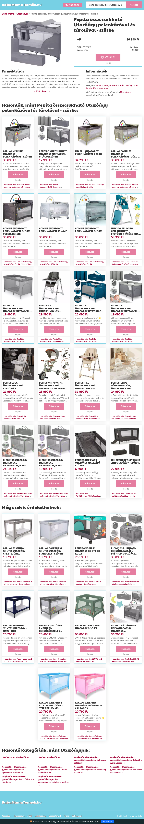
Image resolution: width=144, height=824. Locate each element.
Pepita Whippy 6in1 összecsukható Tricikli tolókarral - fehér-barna (53, 387)
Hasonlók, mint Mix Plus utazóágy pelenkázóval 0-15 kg (90, 185)
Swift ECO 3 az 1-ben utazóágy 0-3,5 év (87, 627)
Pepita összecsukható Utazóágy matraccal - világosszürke (53, 153)
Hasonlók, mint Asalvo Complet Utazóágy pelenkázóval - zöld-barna (125, 187)
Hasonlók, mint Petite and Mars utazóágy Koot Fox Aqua (88, 583)
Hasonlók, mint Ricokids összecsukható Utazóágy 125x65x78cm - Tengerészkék (87, 341)
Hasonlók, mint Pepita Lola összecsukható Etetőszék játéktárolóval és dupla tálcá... (16, 418)
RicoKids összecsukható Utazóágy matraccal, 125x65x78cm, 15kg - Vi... (125, 309)
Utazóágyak (102, 88)
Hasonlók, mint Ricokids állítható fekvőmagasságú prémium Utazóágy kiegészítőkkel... (125, 584)
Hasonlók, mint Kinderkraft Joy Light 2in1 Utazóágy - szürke (124, 494)
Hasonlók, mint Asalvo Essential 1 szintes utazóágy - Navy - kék (18, 660)
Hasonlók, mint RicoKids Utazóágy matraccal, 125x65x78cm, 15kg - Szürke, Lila (54, 496)
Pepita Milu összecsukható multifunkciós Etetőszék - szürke (51, 309)
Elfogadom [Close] (107, 821)
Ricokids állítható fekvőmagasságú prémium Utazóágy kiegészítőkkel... (123, 552)
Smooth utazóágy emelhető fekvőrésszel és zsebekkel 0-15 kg (50, 629)
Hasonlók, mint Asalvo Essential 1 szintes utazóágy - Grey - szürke (18, 583)
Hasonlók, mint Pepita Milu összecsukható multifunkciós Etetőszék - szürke (52, 341)
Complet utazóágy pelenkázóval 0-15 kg (88, 230)
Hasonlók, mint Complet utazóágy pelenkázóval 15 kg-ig (54, 263)
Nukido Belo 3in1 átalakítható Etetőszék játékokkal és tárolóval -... (125, 232)
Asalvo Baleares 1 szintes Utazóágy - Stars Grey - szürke (51, 550)
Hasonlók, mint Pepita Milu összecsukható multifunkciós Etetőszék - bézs (88, 418)
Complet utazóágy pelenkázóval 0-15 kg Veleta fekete (16, 231)
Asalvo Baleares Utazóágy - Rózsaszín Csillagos (88, 705)
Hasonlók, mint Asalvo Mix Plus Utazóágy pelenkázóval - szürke (17, 185)
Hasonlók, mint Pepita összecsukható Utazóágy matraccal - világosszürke (50, 187)
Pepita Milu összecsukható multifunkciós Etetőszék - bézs (85, 387)
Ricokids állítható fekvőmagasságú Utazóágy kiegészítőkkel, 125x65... (123, 631)
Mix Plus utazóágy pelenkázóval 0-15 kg (88, 152)
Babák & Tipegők (103, 85)
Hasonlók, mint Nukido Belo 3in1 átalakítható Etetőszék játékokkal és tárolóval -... (125, 264)
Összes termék (55, 816)
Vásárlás (108, 57)
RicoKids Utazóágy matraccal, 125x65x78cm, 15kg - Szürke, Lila (51, 464)
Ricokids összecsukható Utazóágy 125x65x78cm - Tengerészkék (89, 309)
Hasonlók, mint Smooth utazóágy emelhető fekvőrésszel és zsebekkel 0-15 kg (54, 661)
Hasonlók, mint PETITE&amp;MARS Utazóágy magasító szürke (88, 496)
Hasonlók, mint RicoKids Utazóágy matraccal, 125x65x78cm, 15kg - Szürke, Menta (18, 496)
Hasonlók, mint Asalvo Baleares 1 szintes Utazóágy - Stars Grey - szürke (54, 584)
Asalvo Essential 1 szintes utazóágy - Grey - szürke (15, 550)
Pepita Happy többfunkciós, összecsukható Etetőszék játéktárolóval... (122, 388)
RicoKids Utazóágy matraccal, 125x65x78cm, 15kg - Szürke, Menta (15, 464)
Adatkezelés (40, 816)
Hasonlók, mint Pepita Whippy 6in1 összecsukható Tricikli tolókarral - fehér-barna (52, 418)
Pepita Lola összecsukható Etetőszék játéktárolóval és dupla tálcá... (15, 388)
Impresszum (19, 816)
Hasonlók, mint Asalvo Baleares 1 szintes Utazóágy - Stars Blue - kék (54, 737)
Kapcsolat (6, 816)
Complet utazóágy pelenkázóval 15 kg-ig (53, 230)
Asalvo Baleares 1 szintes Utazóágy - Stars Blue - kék (51, 705)
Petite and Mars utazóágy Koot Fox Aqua (87, 550)
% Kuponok (77, 816)
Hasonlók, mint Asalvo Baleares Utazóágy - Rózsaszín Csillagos (89, 737)
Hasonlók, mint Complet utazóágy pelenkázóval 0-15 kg (90, 263)
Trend (66, 816)
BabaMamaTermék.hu (21, 4)
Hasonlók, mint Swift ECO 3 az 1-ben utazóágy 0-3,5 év (89, 660)
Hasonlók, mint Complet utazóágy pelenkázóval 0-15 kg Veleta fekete (18, 263)
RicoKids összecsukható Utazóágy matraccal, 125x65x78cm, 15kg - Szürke (16, 311)
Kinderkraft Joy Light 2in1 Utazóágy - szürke (125, 461)
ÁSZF (29, 816)
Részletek (18, 174)
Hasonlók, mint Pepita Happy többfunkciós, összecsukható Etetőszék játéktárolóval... (124, 418)
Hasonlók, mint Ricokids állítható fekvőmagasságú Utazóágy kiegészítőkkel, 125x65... (125, 661)
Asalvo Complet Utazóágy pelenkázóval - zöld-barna (124, 155)
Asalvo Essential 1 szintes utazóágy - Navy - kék (15, 628)
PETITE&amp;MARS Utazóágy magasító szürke (87, 462)
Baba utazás (118, 85)
